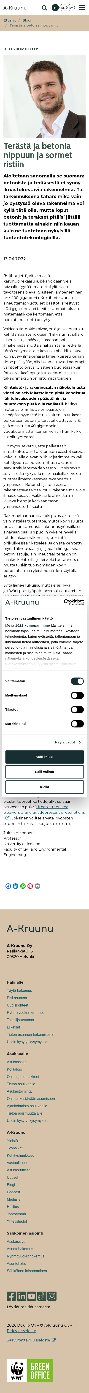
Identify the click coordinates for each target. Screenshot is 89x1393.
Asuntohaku (16, 1263)
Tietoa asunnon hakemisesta (30, 1035)
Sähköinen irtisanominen (27, 1271)
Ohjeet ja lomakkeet (23, 1077)
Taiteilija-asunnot (20, 1020)
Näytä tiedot (65, 742)
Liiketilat (13, 1027)
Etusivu (10, 20)
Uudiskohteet (17, 1005)
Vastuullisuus (17, 1163)
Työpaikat (14, 1148)
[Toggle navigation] (82, 7)
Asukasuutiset (18, 1170)
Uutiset (12, 1177)
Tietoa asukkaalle (21, 1084)
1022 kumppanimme (32, 625)
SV (71, 7)
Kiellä (44, 787)
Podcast (13, 1192)
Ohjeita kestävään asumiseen (31, 1099)
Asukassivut (16, 1062)
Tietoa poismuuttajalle (24, 1113)
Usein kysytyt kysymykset (27, 1042)
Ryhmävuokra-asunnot (25, 1013)
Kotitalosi (14, 1069)
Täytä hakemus (19, 991)
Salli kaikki (44, 757)
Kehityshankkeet (20, 1155)
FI (55, 7)
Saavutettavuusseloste (28, 1340)
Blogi (26, 20)
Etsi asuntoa (17, 998)
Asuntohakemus (20, 1249)
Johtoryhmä (16, 1214)
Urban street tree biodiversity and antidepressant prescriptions (44, 810)
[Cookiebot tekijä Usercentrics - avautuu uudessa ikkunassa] (64, 602)
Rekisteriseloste (21, 1331)
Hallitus (13, 1207)
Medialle (14, 1199)
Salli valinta (44, 772)
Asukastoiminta (19, 1091)
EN (63, 7)
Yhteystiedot (17, 1221)
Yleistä (12, 1141)
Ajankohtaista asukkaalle (27, 1106)
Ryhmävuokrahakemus (25, 1256)
